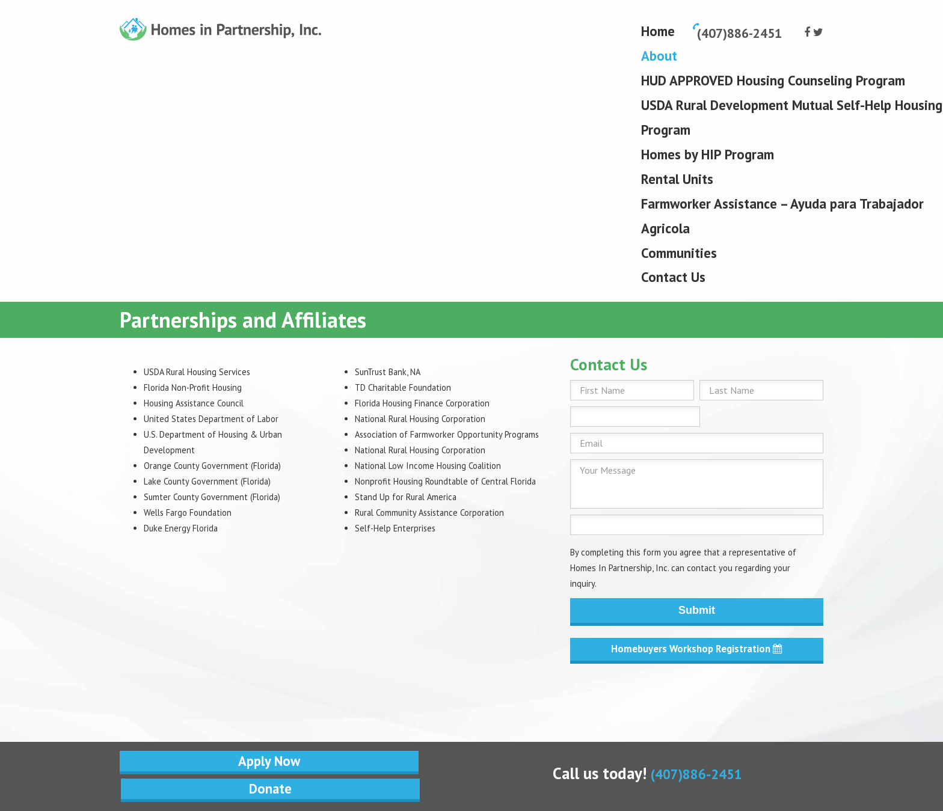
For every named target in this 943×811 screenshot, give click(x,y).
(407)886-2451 (697, 703)
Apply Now (205, 704)
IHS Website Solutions (481, 745)
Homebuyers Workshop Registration (696, 650)
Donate (385, 704)
